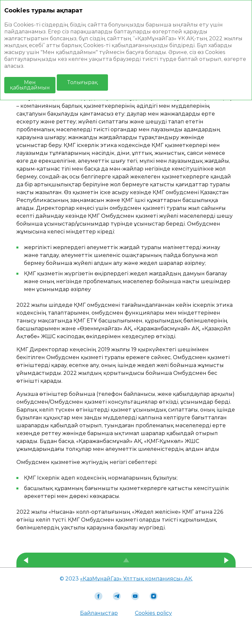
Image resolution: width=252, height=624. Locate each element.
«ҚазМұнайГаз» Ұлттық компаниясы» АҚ (136, 579)
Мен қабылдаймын (30, 85)
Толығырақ (82, 82)
